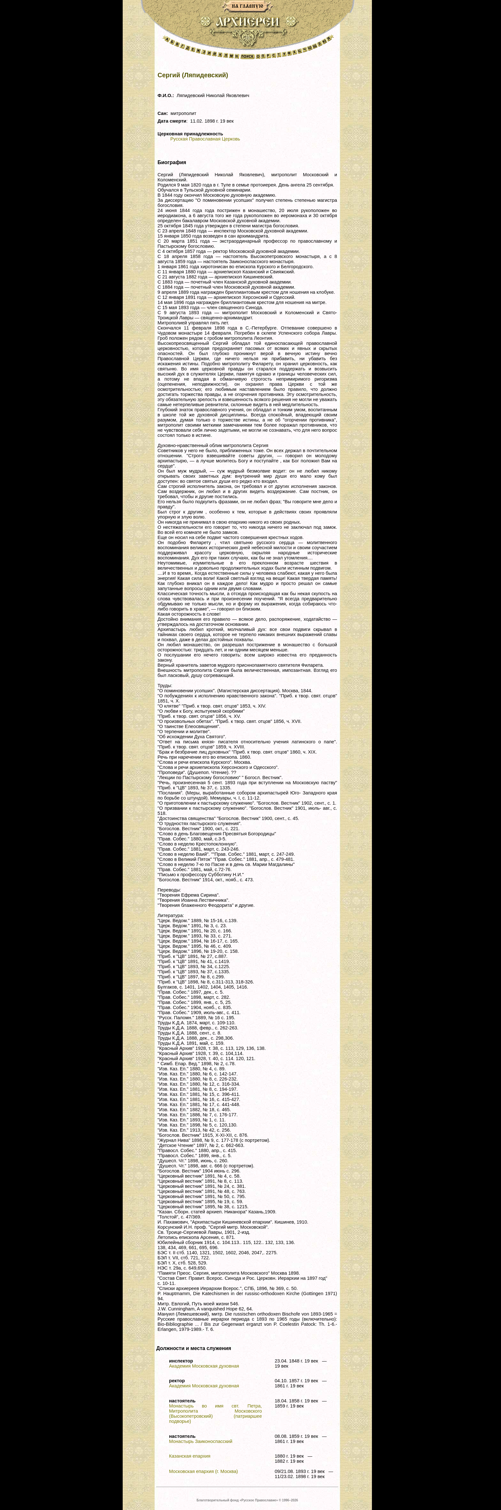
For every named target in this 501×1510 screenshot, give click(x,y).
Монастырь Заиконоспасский (200, 1441)
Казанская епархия (189, 1456)
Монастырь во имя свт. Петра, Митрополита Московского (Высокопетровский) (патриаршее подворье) (215, 1413)
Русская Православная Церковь (205, 138)
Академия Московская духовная (204, 1366)
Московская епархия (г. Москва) (203, 1471)
